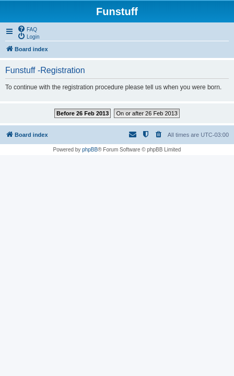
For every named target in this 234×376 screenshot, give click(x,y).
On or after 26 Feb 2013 (146, 113)
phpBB (90, 149)
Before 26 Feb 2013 (82, 113)
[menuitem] (27, 28)
